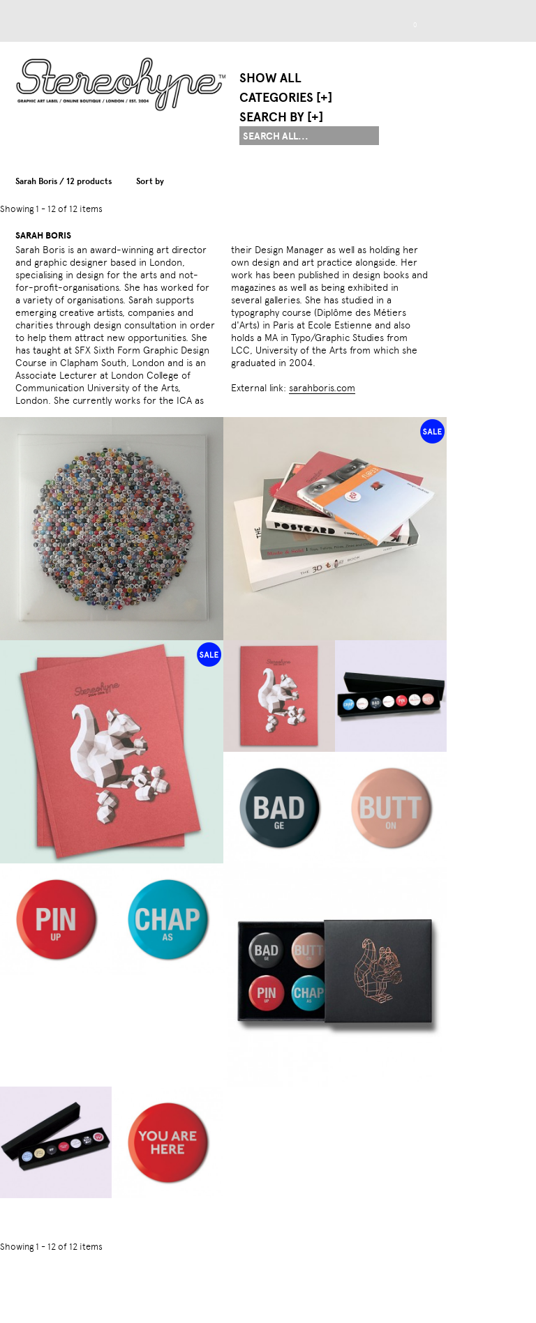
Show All (270, 78)
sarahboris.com (322, 387)
